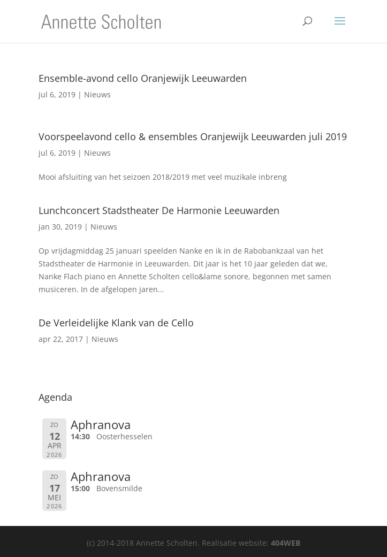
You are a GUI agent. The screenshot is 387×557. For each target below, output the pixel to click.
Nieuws (97, 94)
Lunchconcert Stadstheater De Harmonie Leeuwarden (159, 210)
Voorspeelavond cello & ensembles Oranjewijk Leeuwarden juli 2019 (193, 136)
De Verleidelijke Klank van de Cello (116, 322)
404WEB (285, 543)
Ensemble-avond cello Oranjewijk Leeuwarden (143, 78)
